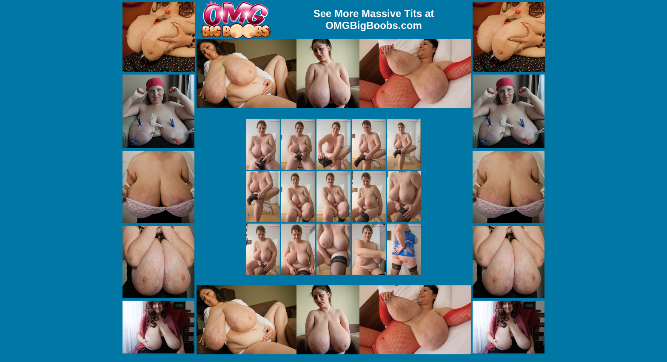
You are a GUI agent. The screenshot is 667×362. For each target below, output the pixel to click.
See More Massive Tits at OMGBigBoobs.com (374, 19)
